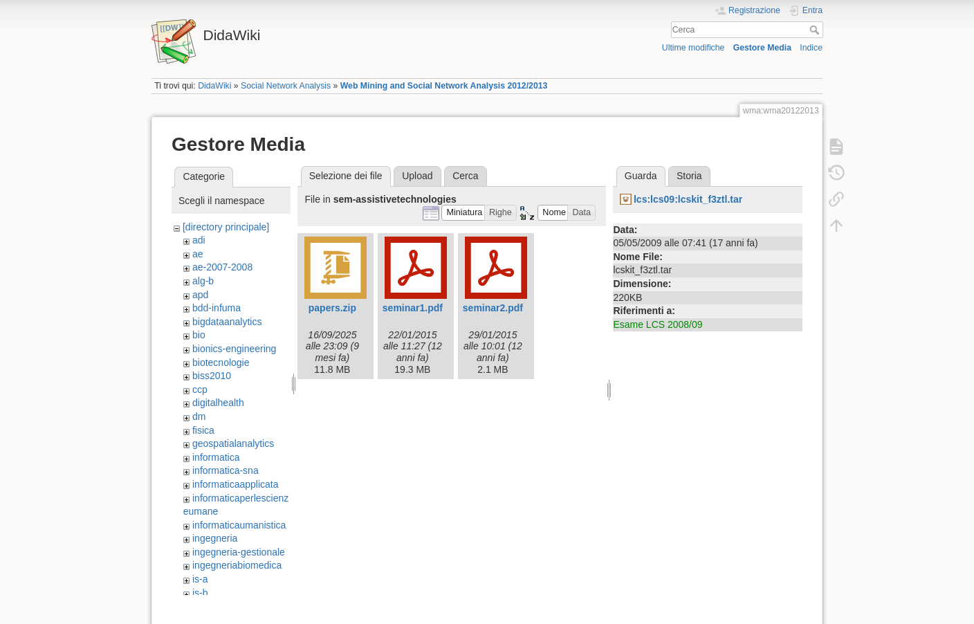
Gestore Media (762, 48)
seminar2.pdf (493, 307)
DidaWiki (214, 86)
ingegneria (214, 538)
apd (200, 294)
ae (197, 253)
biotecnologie (221, 362)
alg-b (203, 280)
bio (198, 334)
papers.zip (332, 307)
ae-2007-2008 (222, 267)
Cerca (816, 30)
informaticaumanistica (239, 525)
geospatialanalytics (233, 443)
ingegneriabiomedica (237, 565)
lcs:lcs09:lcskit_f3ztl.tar (688, 199)
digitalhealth (218, 402)
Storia (689, 175)
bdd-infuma (216, 307)
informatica (215, 457)
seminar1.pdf (413, 307)
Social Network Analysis (286, 86)
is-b (200, 592)
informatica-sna (225, 470)
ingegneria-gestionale (238, 552)
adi (198, 240)
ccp (200, 389)
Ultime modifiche (693, 48)
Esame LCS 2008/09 (657, 324)
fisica (203, 430)
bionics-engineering (234, 348)
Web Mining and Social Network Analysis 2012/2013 (444, 86)
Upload (417, 175)
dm (198, 416)
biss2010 (211, 375)
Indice (811, 48)
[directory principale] (226, 226)
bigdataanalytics (226, 321)
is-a (200, 579)
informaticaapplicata (235, 484)
